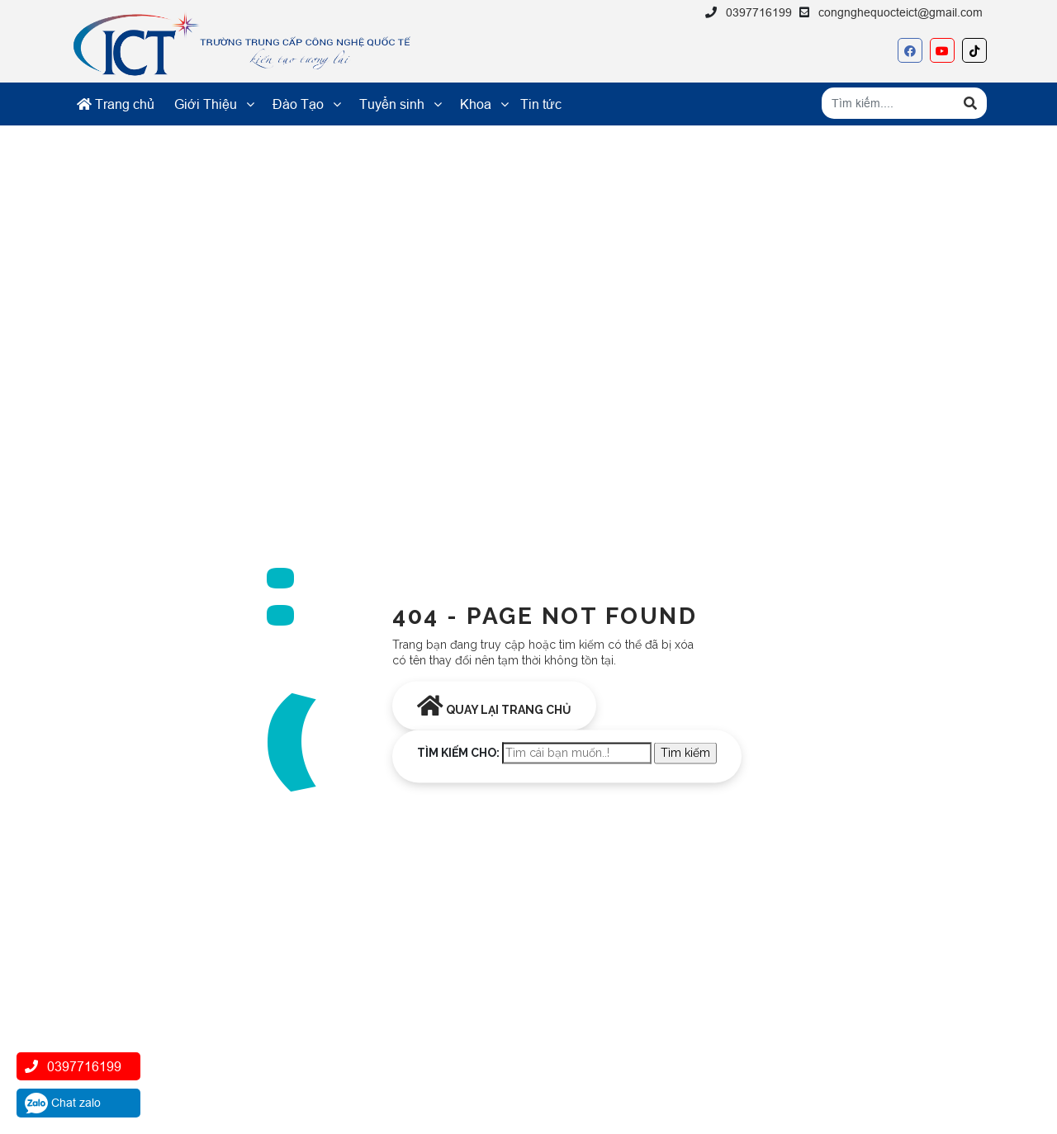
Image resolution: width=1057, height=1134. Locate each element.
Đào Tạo (298, 104)
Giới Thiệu (205, 104)
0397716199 (759, 12)
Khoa (475, 104)
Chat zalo (63, 1103)
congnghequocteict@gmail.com (900, 12)
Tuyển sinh (391, 104)
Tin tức (541, 104)
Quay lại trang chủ (494, 704)
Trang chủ (115, 104)
